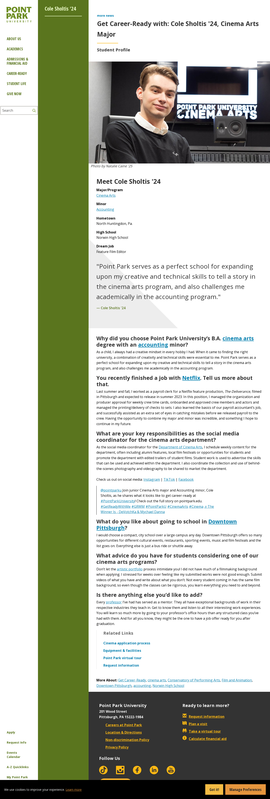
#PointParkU (156, 506)
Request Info (16, 742)
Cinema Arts (106, 195)
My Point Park (17, 777)
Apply (11, 732)
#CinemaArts (177, 506)
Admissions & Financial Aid (17, 61)
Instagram (151, 479)
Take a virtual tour (201, 731)
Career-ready (17, 73)
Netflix (191, 377)
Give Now (14, 93)
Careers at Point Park (120, 725)
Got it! (214, 789)
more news (105, 16)
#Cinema (196, 506)
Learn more (74, 790)
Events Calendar (13, 755)
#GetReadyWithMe (116, 506)
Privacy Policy (113, 747)
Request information (203, 716)
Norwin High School (168, 685)
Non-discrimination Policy (124, 739)
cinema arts (238, 338)
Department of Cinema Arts (180, 447)
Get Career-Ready (132, 680)
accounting (153, 344)
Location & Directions (120, 732)
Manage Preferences (246, 789)
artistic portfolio (130, 569)
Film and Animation (237, 680)
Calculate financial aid (204, 738)
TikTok (169, 479)
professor (114, 602)
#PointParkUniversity (118, 501)
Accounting (105, 209)
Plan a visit (194, 724)
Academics (15, 49)
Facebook (186, 479)
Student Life (16, 83)
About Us (14, 38)
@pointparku (111, 490)
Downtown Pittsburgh (114, 685)
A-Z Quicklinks (18, 767)
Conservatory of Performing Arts (194, 680)
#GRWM (138, 506)
